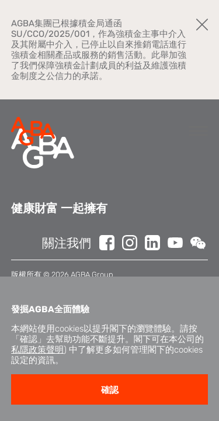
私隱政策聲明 (37, 372)
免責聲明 (26, 285)
